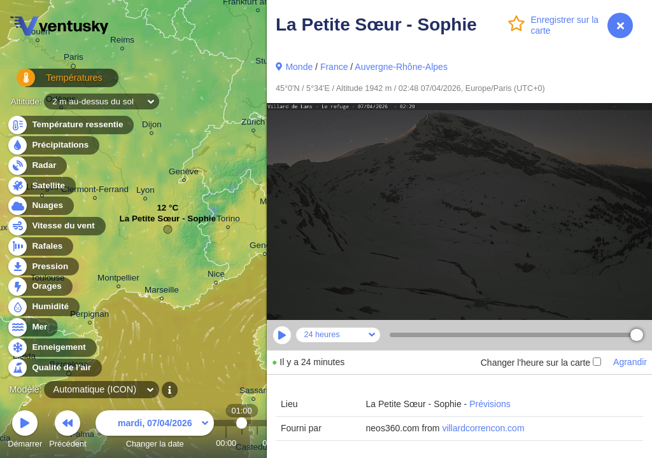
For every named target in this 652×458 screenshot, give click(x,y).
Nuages (40, 206)
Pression (42, 267)
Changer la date (155, 430)
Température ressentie (70, 125)
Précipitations (53, 145)
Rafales (39, 246)
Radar (37, 165)
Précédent (67, 430)
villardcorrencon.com (483, 428)
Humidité (43, 307)
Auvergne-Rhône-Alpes (401, 67)
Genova (265, 247)
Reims (122, 41)
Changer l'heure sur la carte (541, 362)
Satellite (41, 186)
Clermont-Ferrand (95, 191)
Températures (52, 82)
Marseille (162, 291)
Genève (184, 173)
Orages (39, 286)
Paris (73, 59)
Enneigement (51, 347)
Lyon (145, 191)
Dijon (152, 126)
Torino (228, 220)
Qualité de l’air (54, 368)
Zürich (253, 123)
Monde (299, 67)
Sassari (253, 392)
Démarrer (25, 430)
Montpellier (118, 279)
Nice (216, 275)
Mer (32, 327)
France (334, 67)
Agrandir (630, 362)
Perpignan (89, 316)
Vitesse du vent (56, 226)
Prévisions (490, 404)
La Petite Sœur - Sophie (167, 222)
